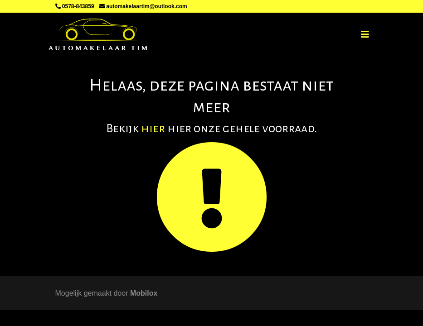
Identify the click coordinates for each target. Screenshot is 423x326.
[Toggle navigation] (365, 34)
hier (153, 128)
